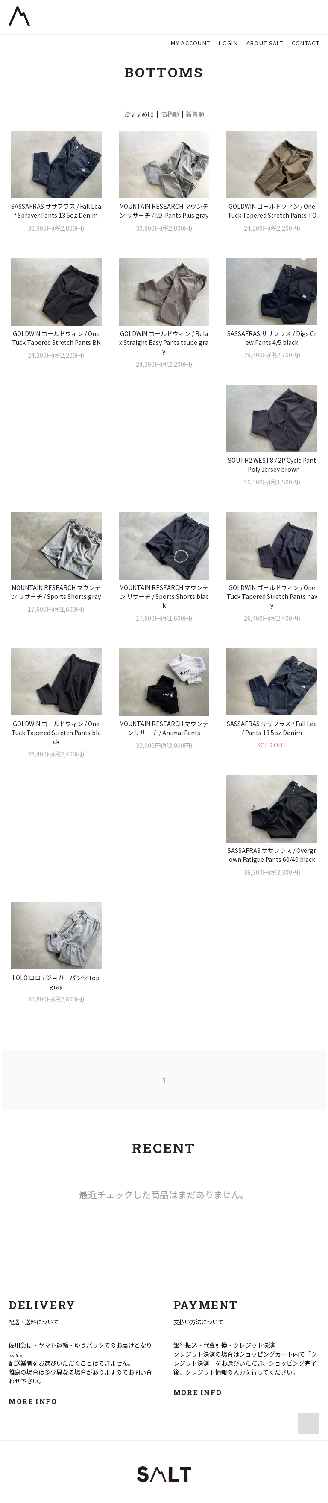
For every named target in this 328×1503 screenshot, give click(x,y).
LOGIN (228, 43)
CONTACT (305, 43)
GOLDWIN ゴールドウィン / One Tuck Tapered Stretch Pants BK (56, 338)
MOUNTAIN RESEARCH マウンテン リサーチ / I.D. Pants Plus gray (163, 210)
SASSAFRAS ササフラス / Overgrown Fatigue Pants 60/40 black (164, 746)
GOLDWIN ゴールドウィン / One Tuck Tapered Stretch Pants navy (56, 614)
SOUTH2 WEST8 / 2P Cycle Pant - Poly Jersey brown (56, 474)
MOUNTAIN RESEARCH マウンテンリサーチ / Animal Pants (271, 610)
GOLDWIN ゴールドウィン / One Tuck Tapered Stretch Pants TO (272, 210)
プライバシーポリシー (164, 1451)
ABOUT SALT (264, 43)
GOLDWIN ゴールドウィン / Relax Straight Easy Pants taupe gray (163, 342)
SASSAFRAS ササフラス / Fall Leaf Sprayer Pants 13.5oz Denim (56, 210)
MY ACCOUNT (190, 43)
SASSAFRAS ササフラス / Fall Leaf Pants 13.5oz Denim (56, 746)
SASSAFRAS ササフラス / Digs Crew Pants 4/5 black (271, 338)
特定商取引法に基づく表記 (164, 1438)
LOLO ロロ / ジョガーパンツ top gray (272, 746)
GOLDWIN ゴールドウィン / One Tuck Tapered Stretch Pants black (163, 614)
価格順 (170, 114)
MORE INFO (33, 1166)
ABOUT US (271, 1320)
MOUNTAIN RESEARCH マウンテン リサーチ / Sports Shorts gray (164, 474)
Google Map (114, 1355)
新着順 (195, 114)
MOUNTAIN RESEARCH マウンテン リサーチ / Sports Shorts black (271, 478)
